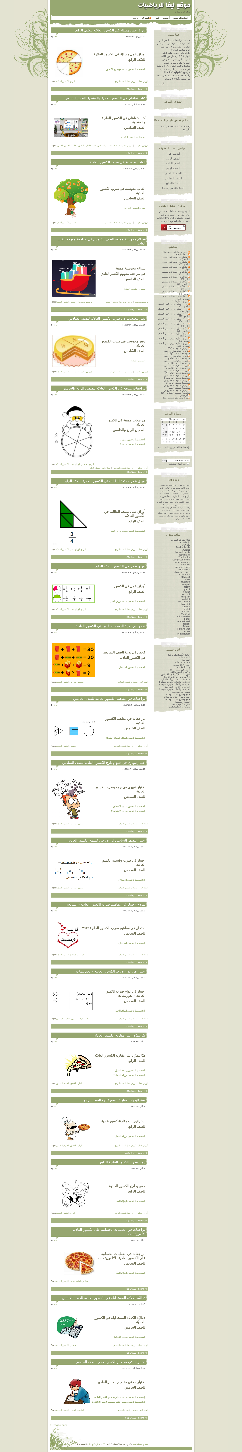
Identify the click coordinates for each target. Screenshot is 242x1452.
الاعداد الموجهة (174, 485)
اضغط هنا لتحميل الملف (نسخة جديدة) (125, 737)
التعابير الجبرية (175, 488)
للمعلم (160, 513)
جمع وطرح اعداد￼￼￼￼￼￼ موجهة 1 (177, 694)
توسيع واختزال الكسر (179, 706)
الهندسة (180, 508)
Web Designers (140, 1444)
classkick (185, 623)
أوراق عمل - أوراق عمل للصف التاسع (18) (174, 315)
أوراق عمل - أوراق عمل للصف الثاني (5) (174, 325)
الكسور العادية (77, 145)
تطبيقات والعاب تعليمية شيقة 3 (174, 689)
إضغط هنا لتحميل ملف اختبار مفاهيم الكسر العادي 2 (118, 1401)
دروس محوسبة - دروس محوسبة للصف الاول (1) (177, 352)
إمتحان (73, 954)
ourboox (186, 606)
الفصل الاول (168, 499)
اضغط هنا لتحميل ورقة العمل (129, 1136)
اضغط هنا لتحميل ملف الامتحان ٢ (128, 811)
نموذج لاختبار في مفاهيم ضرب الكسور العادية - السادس (106, 904)
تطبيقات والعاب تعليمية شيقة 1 (174, 681)
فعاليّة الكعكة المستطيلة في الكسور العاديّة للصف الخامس (104, 1298)
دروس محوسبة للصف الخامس (118, 301)
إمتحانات (144, 681)
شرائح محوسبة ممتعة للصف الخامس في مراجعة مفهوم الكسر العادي (101, 241)
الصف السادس (173, 178)
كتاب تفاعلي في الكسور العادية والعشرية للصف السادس (105, 98)
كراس (166, 513)
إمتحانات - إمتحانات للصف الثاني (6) (176, 278)
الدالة (171, 491)
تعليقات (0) (131, 89)
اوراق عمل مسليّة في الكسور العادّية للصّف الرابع (110, 30)
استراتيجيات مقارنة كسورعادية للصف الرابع (115, 1100)
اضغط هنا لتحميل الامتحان (131, 667)
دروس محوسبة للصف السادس (118, 145)
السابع (176, 496)
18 (166, 432)
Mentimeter (184, 557)
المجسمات (184, 657)
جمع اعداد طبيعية (181, 664)
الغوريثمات (83, 1018)
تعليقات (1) (131, 1026)
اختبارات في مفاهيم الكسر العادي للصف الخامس (110, 1362)
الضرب (159, 497)
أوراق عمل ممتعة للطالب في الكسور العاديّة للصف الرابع (105, 481)
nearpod (186, 584)
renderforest (183, 621)
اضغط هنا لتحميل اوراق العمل (129, 1010)
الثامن (161, 488)
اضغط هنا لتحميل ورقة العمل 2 (129, 1075)
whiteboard (184, 569)
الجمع (183, 491)
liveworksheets (182, 552)
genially (186, 544)
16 (173, 432)
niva (55, 36)
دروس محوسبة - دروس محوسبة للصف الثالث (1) (177, 362)
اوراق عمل (75, 464)
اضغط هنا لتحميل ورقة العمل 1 (129, 1070)
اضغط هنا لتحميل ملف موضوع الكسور (125, 69)
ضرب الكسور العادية (134, 207)
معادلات (182, 519)
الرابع (72, 81)
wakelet (186, 599)
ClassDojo (185, 542)
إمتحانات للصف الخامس (127, 1410)
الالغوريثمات (75, 1281)
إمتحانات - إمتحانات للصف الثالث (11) (176, 273)
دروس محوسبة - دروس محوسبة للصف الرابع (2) (177, 381)
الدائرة (159, 494)
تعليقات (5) (131, 962)
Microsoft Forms (182, 571)
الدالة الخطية (175, 494)
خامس (168, 510)
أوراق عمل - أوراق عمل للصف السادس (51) (174, 344)
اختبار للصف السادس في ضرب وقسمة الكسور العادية (107, 840)
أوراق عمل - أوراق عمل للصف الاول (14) (174, 310)
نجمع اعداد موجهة (181, 691)
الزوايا (182, 497)
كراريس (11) (181, 395)
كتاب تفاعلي (90, 145)
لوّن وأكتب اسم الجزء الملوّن (175, 674)
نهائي (177, 519)
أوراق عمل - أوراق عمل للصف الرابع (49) (174, 334)
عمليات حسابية (182, 662)
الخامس (73, 301)
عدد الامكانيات (182, 667)
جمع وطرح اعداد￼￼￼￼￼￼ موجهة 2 (177, 696)
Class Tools (184, 574)
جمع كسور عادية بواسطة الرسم (174, 679)
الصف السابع (173, 183)
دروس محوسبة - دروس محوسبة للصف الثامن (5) (177, 366)
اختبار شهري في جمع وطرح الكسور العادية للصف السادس (104, 763)
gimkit (187, 589)
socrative (185, 581)
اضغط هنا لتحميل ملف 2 (132, 444)
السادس (101, 145)
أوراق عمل (143, 81)
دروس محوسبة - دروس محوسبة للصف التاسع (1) (177, 357)
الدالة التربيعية (164, 491)
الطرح (188, 499)
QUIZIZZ (186, 549)
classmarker (184, 601)
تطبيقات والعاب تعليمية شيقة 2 (174, 684)
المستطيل (178, 505)
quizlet (186, 591)
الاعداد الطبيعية (185, 485)
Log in (135, 18)
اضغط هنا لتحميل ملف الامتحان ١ (128, 806)
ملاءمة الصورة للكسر (179, 672)
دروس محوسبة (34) (178, 348)
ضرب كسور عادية (181, 704)
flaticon (186, 626)
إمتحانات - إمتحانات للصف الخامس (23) (176, 283)
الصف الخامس (173, 173)
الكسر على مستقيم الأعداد (176, 677)
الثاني (188, 491)
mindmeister (183, 616)
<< (184, 419)
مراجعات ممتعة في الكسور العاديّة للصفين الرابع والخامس (104, 388)
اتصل (157, 18)
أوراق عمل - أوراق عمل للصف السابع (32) (174, 339)
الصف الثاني (173, 158)
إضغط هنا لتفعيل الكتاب (133, 137)
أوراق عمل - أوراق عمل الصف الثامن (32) (174, 305)
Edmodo (186, 611)
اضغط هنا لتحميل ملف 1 (132, 439)
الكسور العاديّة (62, 464)
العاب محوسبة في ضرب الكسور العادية (118, 162)
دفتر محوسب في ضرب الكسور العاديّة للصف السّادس (107, 318)
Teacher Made (183, 547)
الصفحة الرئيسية (180, 18)
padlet (187, 609)
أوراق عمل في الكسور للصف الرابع (120, 566)
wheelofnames (182, 562)
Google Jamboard (181, 559)
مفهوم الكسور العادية (134, 288)
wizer (187, 579)
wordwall (185, 564)
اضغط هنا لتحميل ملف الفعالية (129, 1337)
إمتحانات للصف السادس (127, 681)
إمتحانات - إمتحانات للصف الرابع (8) (176, 287)
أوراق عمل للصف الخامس (124, 468)
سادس (171, 513)
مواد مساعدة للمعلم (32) (175, 397)
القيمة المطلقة (182, 701)
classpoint (185, 604)
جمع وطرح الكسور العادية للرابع (123, 1162)
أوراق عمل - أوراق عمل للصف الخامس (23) (174, 329)
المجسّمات (186, 505)
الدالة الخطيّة (166, 494)
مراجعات (177, 516)
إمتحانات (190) (180, 254)
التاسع (183, 488)
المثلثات (159, 502)
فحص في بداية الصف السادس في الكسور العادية (111, 626)
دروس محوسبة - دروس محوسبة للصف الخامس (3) (176, 376)
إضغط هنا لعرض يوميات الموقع (173, 447)
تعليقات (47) (130, 1153)
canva (187, 631)
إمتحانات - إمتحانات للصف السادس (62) (176, 297)
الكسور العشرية (63, 145)
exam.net (185, 594)
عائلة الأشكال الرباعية (179, 654)
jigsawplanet (183, 628)
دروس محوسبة (141, 145)
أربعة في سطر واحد (180, 669)
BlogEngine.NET (97, 1444)
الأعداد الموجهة (163, 485)
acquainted (184, 554)
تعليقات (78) (130, 1417)
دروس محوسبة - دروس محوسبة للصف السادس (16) (175, 391)
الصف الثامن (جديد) (173, 187)
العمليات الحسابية (178, 499)
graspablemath (182, 567)
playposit (185, 576)
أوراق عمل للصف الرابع (125, 81)
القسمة (161, 499)
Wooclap (185, 613)
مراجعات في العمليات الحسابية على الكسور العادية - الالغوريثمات (108, 1232)
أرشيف (166, 18)
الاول (188, 488)
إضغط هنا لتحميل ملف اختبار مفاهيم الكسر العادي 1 (118, 1397)
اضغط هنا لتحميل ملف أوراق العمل (127, 530)
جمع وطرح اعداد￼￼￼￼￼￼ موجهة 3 (177, 699)
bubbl (187, 618)
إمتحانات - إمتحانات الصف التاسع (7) (176, 258)
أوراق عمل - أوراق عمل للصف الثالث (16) (174, 320)
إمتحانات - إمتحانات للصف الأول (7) (176, 268)
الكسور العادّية (62, 81)
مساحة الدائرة (168, 516)
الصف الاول (173, 153)
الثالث (167, 488)
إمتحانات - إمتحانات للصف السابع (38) (176, 292)
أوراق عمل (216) (179, 301)
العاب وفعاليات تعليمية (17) (174, 252)
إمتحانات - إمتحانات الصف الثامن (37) (176, 263)
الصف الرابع (173, 168)
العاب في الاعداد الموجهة (177, 686)
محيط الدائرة (185, 516)
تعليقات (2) (131, 1091)
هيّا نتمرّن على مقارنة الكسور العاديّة (120, 1035)
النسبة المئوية (169, 505)
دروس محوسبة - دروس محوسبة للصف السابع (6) (177, 386)
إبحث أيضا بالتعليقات (178, 464)
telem (187, 586)
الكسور (59, 1083)
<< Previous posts (58, 1424)
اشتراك (146, 18)
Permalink (142, 89)
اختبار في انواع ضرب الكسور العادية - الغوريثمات (111, 971)
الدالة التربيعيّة (185, 494)
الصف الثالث (173, 163)
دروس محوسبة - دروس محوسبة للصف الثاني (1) (177, 371)
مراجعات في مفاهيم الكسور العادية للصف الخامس (109, 699)
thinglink (185, 596)
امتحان (81, 681)
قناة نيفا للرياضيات (180, 539)
